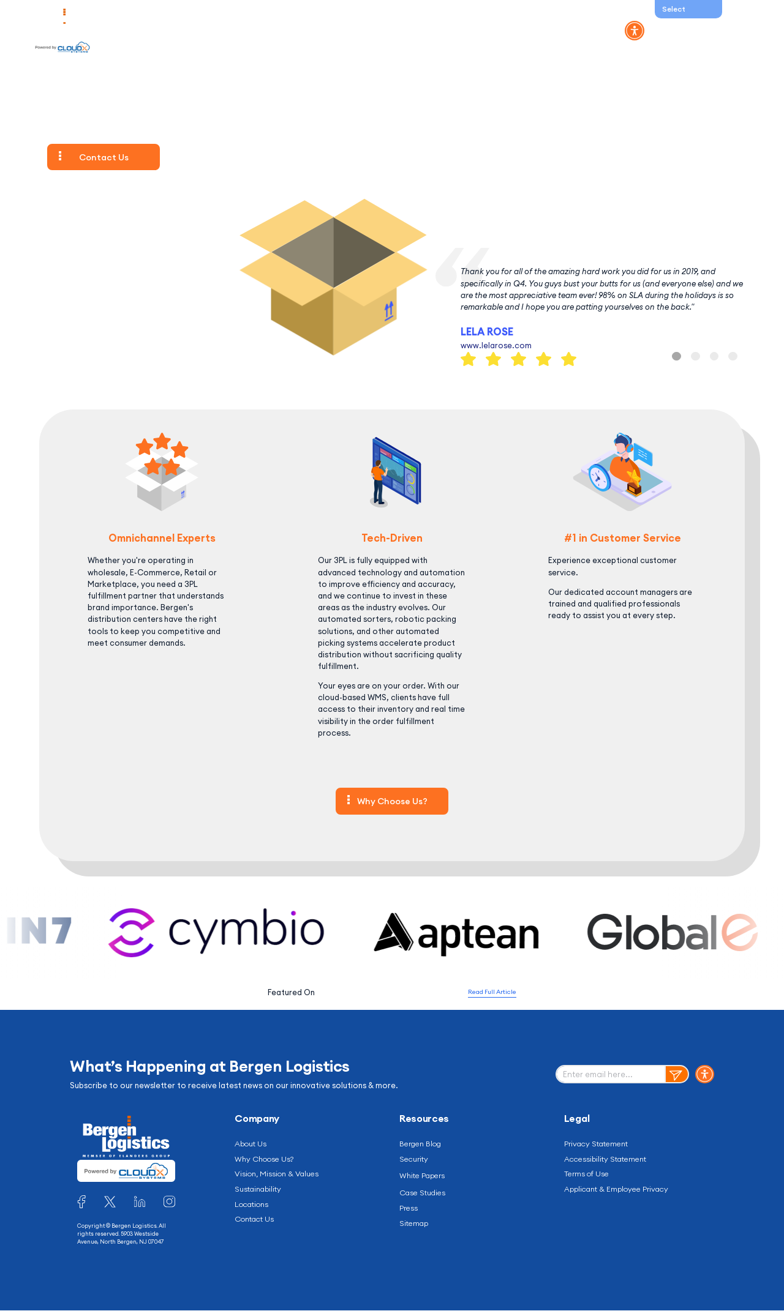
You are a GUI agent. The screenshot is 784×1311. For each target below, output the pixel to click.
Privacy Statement (599, 1144)
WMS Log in (676, 30)
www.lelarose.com (496, 345)
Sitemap (415, 1226)
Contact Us (552, 30)
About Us (252, 1144)
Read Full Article (492, 992)
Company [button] (305, 30)
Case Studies (425, 1195)
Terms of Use (589, 1175)
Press (409, 1211)
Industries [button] (245, 30)
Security (415, 1160)
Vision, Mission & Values (281, 1175)
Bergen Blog (422, 1144)
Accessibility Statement (610, 1160)
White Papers (425, 1177)
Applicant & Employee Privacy (622, 1191)
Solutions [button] (185, 30)
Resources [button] (487, 30)
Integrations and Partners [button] (395, 30)
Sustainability (261, 1191)
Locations (254, 1206)
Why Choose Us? (392, 801)
